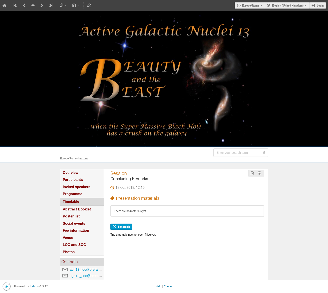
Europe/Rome (250, 5)
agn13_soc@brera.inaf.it (89, 276)
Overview (70, 173)
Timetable (71, 201)
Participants (73, 180)
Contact (169, 286)
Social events (74, 223)
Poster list (71, 216)
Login (320, 5)
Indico (33, 286)
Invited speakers (76, 187)
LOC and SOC (74, 245)
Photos (69, 252)
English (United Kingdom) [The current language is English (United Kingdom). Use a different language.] (288, 5)
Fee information (76, 230)
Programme (72, 194)
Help (158, 286)
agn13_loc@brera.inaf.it (88, 269)
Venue (68, 238)
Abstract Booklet (77, 209)
